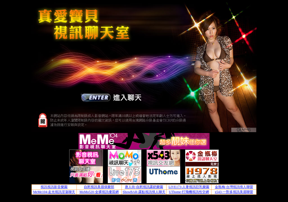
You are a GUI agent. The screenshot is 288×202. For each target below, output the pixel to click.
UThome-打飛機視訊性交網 (189, 192)
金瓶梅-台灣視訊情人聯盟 (234, 187)
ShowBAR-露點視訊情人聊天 (144, 192)
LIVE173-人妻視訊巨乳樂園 (188, 187)
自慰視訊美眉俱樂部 (99, 187)
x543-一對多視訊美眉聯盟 (234, 192)
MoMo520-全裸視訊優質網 (99, 192)
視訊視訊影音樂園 (54, 187)
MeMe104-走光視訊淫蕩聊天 (54, 192)
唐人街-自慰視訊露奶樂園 (144, 187)
